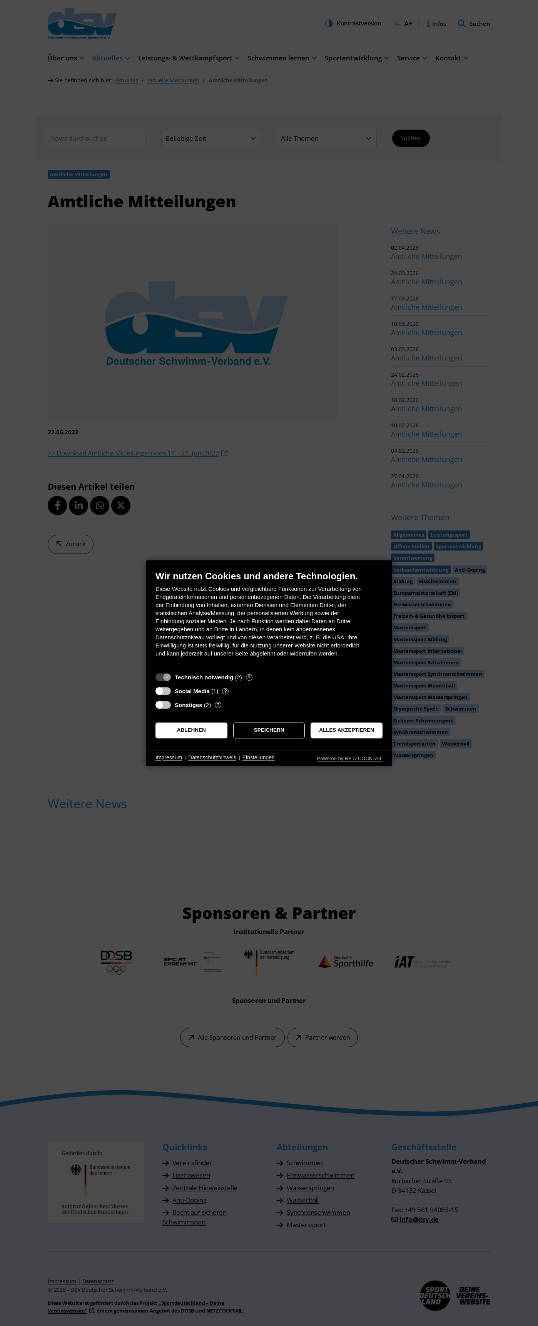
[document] (269, 619)
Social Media (192, 691)
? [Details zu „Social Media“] (225, 691)
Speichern (269, 730)
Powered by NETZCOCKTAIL (350, 758)
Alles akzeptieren (346, 730)
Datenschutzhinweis (212, 758)
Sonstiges (188, 705)
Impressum (168, 758)
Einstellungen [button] (258, 758)
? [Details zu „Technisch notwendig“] (249, 677)
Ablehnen (191, 730)
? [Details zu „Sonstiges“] (218, 705)
